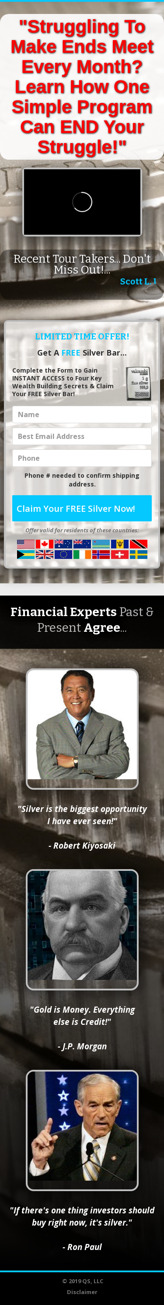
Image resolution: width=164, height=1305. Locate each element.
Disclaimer (82, 1292)
